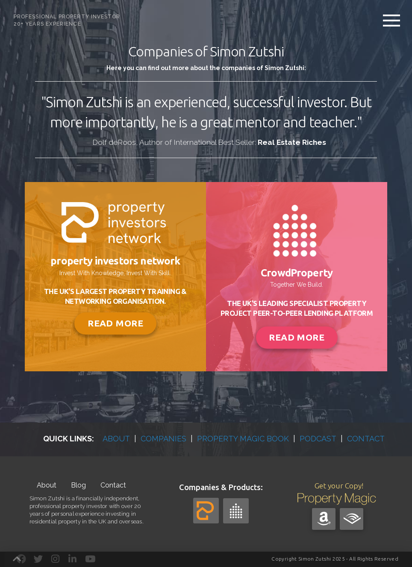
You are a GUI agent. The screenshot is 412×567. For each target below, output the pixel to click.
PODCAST (318, 438)
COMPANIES (163, 438)
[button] (391, 20)
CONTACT (366, 438)
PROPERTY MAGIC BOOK (243, 438)
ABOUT (116, 438)
